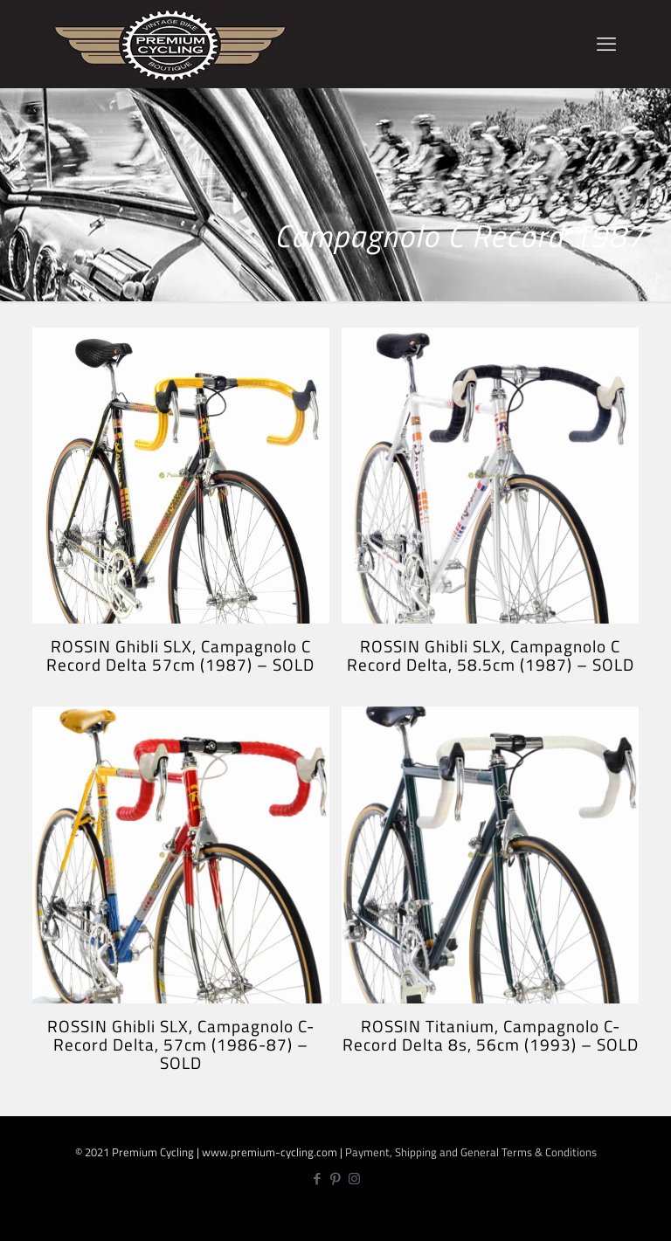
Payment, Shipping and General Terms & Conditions (471, 1152)
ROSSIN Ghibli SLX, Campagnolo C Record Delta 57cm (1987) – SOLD (180, 655)
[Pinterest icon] (335, 1179)
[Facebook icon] (317, 1179)
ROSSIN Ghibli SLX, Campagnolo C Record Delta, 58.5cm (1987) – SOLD (490, 655)
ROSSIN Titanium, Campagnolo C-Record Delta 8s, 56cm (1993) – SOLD (490, 1035)
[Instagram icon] (354, 1179)
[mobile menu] (606, 44)
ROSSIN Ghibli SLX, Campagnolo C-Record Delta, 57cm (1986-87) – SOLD (181, 1044)
